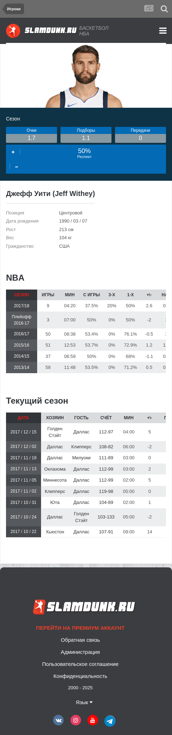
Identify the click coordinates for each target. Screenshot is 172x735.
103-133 (106, 517)
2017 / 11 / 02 (23, 491)
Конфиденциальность (80, 676)
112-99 (106, 469)
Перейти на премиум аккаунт (80, 628)
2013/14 (21, 367)
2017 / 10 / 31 (23, 502)
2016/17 (21, 333)
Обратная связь (80, 640)
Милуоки (81, 457)
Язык (84, 702)
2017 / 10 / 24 (23, 517)
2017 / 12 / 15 (23, 432)
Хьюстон (55, 531)
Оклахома (55, 469)
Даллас (82, 431)
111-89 (106, 457)
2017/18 (21, 305)
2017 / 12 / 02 (23, 446)
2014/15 (21, 356)
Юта (54, 502)
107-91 (106, 531)
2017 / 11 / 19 (23, 457)
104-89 (106, 502)
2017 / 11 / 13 (23, 468)
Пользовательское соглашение (80, 664)
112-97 (106, 431)
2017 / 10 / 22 (23, 531)
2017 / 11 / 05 (23, 480)
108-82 (106, 446)
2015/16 (21, 345)
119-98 (106, 491)
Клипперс (81, 446)
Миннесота (55, 480)
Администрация (80, 652)
